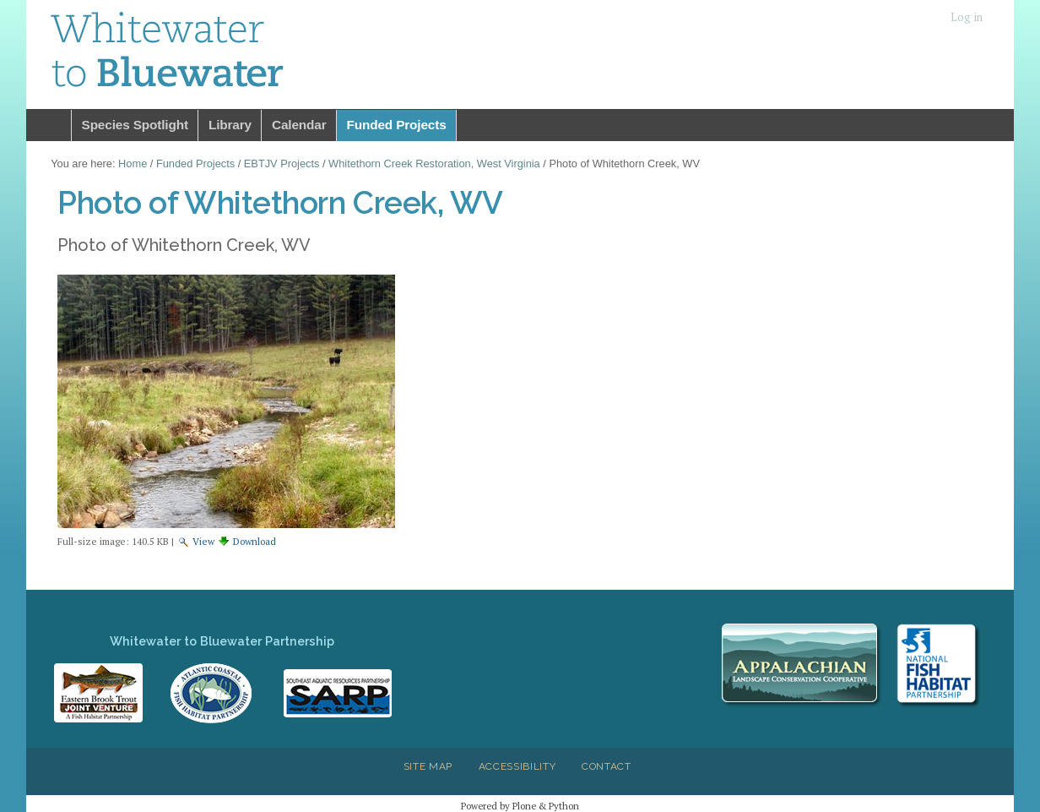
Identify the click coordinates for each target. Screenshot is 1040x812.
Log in (967, 17)
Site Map (428, 766)
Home (49, 125)
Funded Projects (397, 124)
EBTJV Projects (282, 163)
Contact (606, 766)
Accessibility (517, 766)
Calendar (299, 124)
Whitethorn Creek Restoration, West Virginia (434, 163)
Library (230, 124)
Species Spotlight (135, 124)
